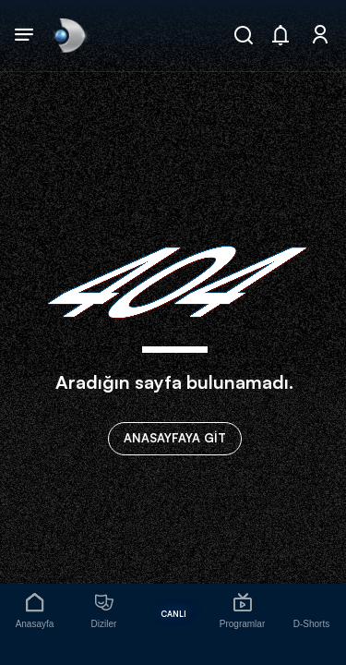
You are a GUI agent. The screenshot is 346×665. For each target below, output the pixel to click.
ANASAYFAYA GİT (175, 437)
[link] (68, 35)
